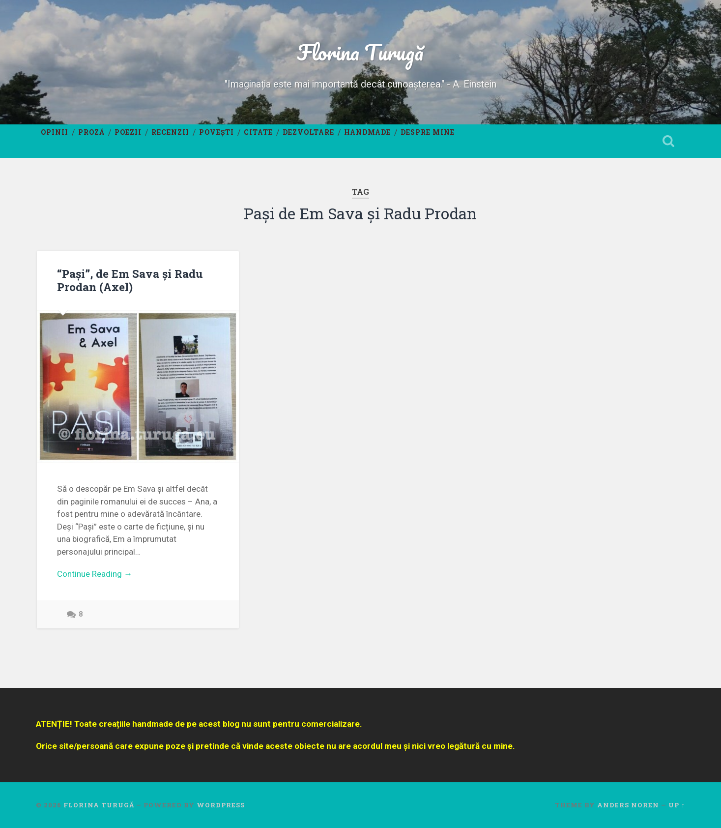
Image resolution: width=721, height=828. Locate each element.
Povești (216, 132)
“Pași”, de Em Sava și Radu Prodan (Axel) (130, 280)
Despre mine (428, 132)
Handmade (367, 132)
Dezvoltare (308, 132)
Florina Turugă (360, 51)
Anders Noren (628, 805)
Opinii (54, 132)
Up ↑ (676, 805)
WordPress (221, 805)
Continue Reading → (94, 574)
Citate (258, 132)
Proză (91, 132)
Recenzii (170, 132)
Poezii (128, 132)
